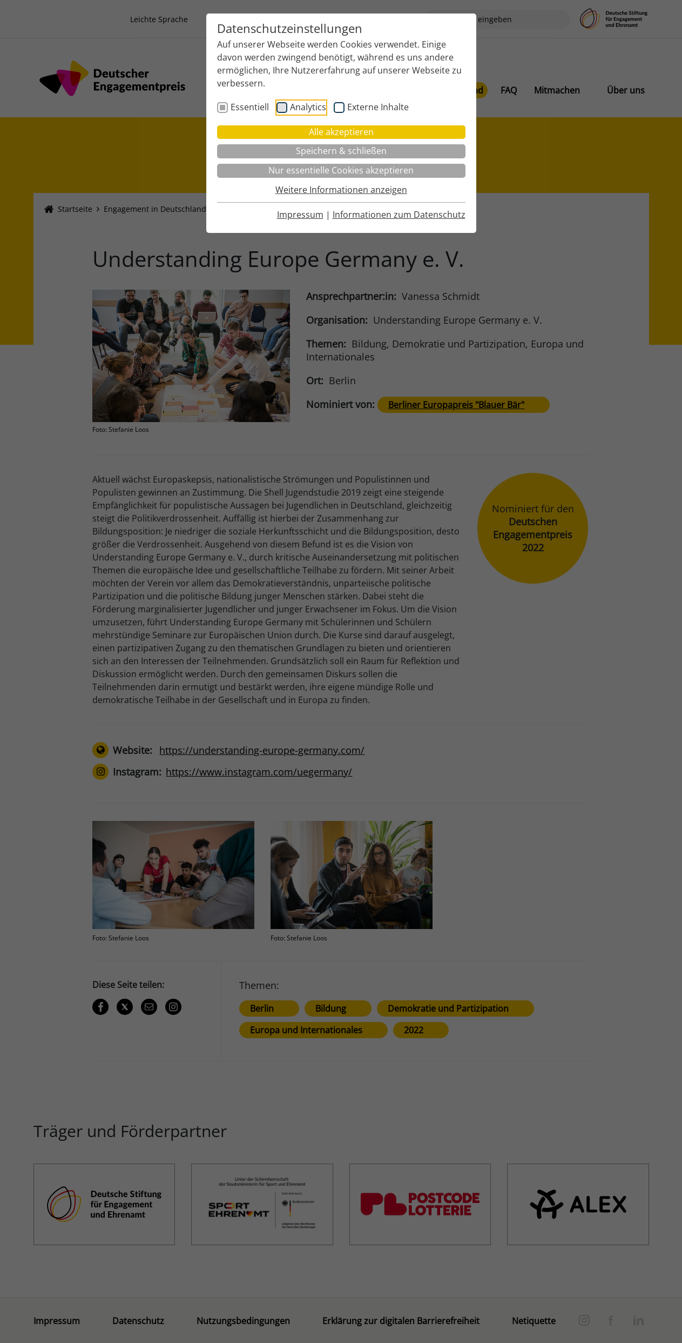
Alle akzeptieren (341, 132)
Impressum (300, 215)
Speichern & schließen (341, 151)
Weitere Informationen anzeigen (341, 190)
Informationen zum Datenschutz (399, 215)
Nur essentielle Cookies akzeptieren (341, 170)
